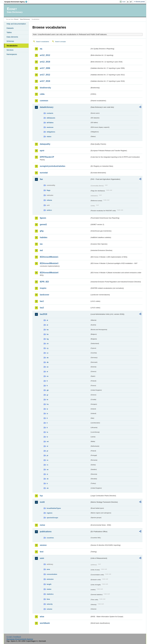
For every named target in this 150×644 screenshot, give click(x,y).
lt (47, 427)
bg (48, 339)
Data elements (12, 37)
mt (48, 441)
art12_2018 (45, 62)
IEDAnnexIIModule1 (49, 257)
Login (123, 1)
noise (42, 525)
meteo (49, 589)
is (47, 413)
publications (45, 531)
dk (48, 362)
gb (48, 390)
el (47, 371)
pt (47, 455)
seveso (43, 545)
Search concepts (60, 41)
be (48, 334)
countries (50, 538)
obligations (51, 132)
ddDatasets (51, 118)
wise (42, 617)
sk (47, 479)
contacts (50, 113)
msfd (42, 502)
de (48, 358)
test (41, 552)
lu (47, 432)
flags (48, 190)
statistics (50, 594)
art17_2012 (45, 75)
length (49, 584)
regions (49, 513)
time (48, 599)
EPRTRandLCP (47, 157)
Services (10, 50)
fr (47, 386)
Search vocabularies (42, 41)
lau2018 (43, 314)
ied (41, 250)
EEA (17, 1)
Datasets (10, 28)
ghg (41, 231)
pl (47, 451)
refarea (49, 200)
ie (47, 409)
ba (48, 330)
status (49, 136)
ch (48, 343)
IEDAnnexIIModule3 (49, 263)
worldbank (45, 623)
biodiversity (45, 88)
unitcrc (49, 210)
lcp (41, 496)
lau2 (42, 308)
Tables (9, 32)
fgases (43, 218)
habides (43, 237)
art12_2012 (45, 55)
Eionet (16, 19)
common (44, 101)
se (47, 469)
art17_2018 (45, 81)
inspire (43, 288)
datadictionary (46, 107)
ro (47, 460)
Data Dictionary (25, 19)
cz (47, 353)
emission (50, 579)
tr (47, 483)
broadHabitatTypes (54, 508)
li (47, 423)
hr (47, 399)
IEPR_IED (44, 282)
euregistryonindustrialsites (52, 166)
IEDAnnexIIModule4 (49, 273)
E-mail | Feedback (14, 637)
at (47, 325)
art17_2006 (45, 68)
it (47, 418)
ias (41, 244)
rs (47, 465)
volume (49, 609)
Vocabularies (12, 46)
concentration (52, 574)
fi (47, 381)
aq (41, 49)
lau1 (42, 301)
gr (47, 395)
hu (48, 404)
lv (47, 437)
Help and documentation (16, 24)
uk (48, 488)
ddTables (50, 122)
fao (41, 179)
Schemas (10, 41)
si (47, 474)
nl (47, 446)
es (47, 376)
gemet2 (43, 224)
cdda (42, 94)
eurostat (44, 173)
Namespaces (12, 54)
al (47, 320)
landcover (44, 295)
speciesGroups (52, 518)
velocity (50, 604)
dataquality (45, 144)
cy (47, 348)
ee (47, 367)
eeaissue (50, 127)
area (48, 569)
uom (42, 558)
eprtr (42, 151)
